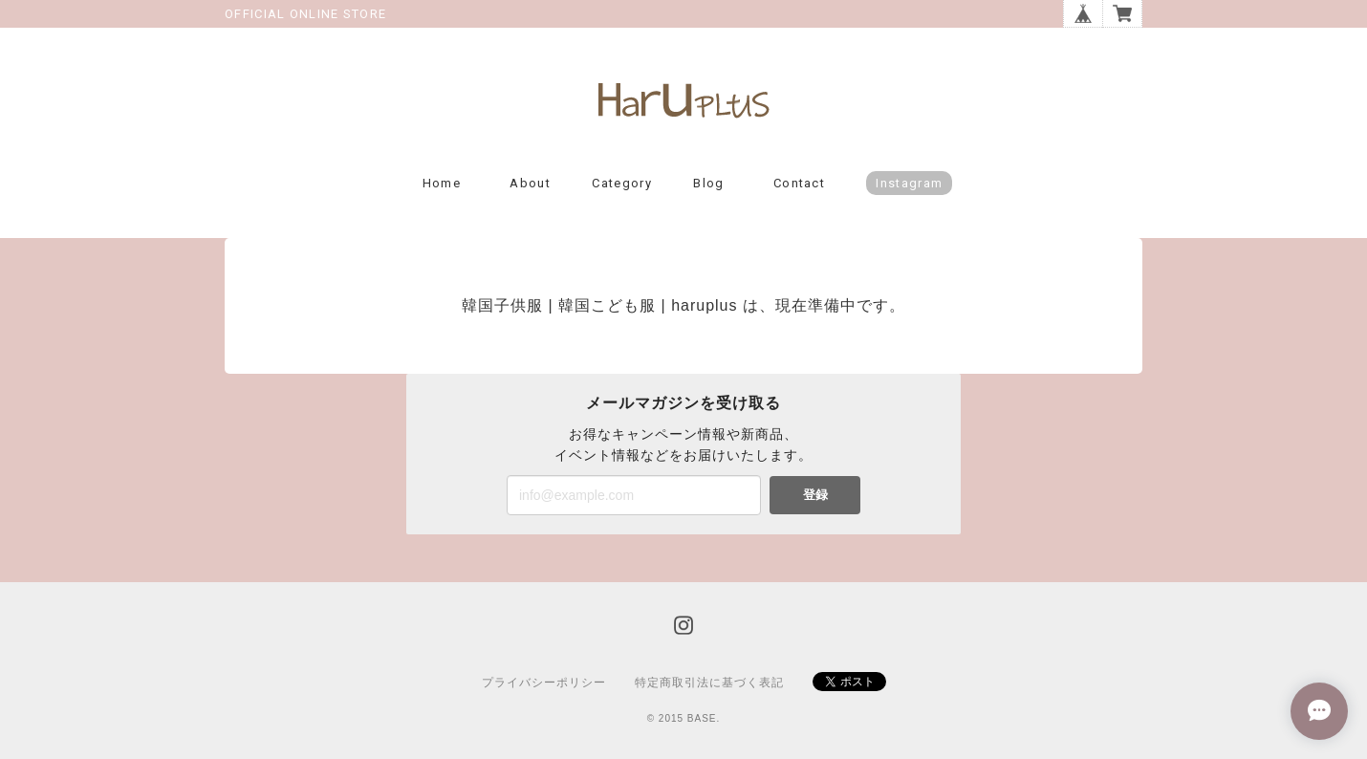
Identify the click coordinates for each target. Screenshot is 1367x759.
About (530, 183)
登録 (815, 495)
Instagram (909, 183)
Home (442, 183)
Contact (799, 183)
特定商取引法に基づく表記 (709, 682)
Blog (708, 183)
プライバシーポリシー (544, 682)
